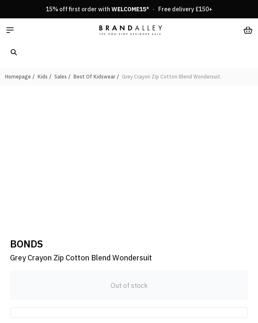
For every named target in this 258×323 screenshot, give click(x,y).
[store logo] (130, 30)
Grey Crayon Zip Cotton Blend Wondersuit (171, 76)
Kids (43, 76)
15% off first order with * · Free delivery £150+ (129, 9)
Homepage (18, 76)
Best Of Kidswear (94, 76)
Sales (60, 76)
